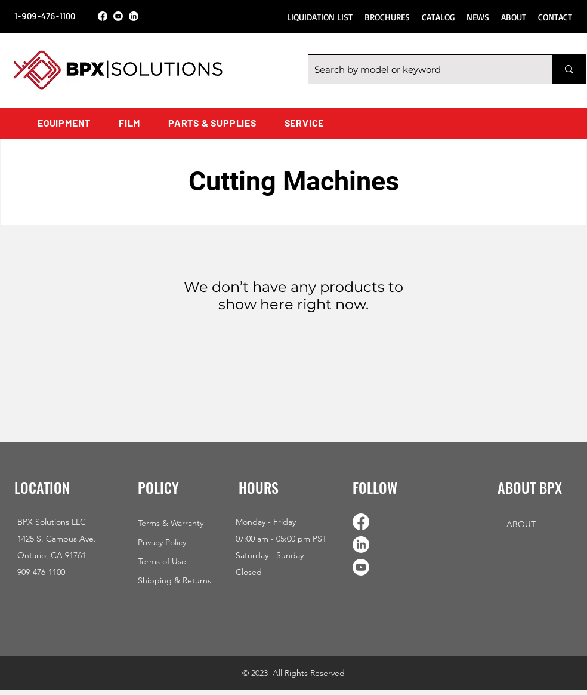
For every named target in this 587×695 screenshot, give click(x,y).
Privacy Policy (162, 542)
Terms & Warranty (170, 523)
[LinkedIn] (133, 16)
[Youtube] (118, 16)
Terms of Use (162, 561)
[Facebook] (102, 16)
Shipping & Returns (174, 580)
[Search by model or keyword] (420, 69)
